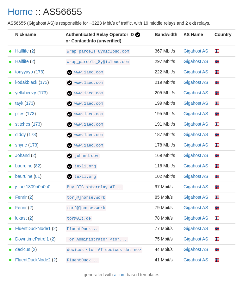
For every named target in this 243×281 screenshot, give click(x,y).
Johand (22, 155)
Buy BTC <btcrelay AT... (94, 187)
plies (19, 113)
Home (20, 11)
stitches (22, 124)
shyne (21, 144)
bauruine (24, 165)
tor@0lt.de (79, 218)
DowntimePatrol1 (32, 238)
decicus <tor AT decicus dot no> (104, 250)
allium (120, 274)
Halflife (22, 50)
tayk (19, 103)
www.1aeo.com (85, 72)
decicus (22, 249)
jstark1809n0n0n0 (32, 186)
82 (37, 165)
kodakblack (26, 82)
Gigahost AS (196, 50)
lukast (21, 218)
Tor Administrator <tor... (97, 239)
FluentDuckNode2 (33, 259)
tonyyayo (24, 71)
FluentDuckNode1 (33, 228)
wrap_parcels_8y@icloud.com (98, 51)
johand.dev (82, 156)
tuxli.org (81, 166)
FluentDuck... (82, 229)
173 (39, 71)
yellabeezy (25, 92)
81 (37, 176)
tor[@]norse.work (86, 198)
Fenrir (21, 197)
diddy (20, 134)
